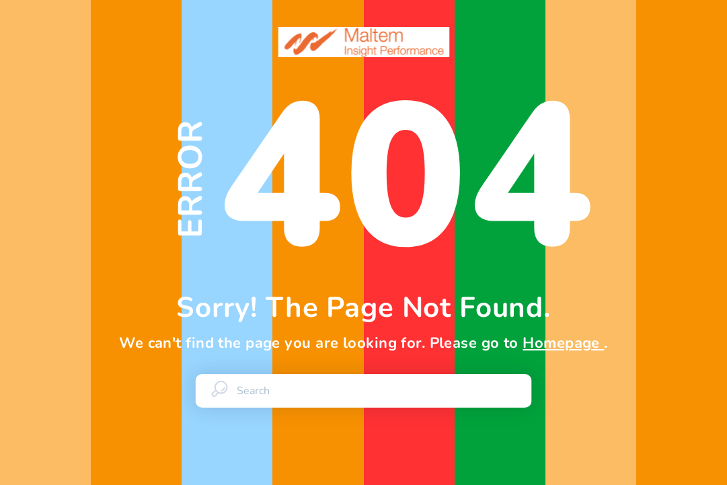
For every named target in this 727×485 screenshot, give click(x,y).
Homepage (563, 343)
